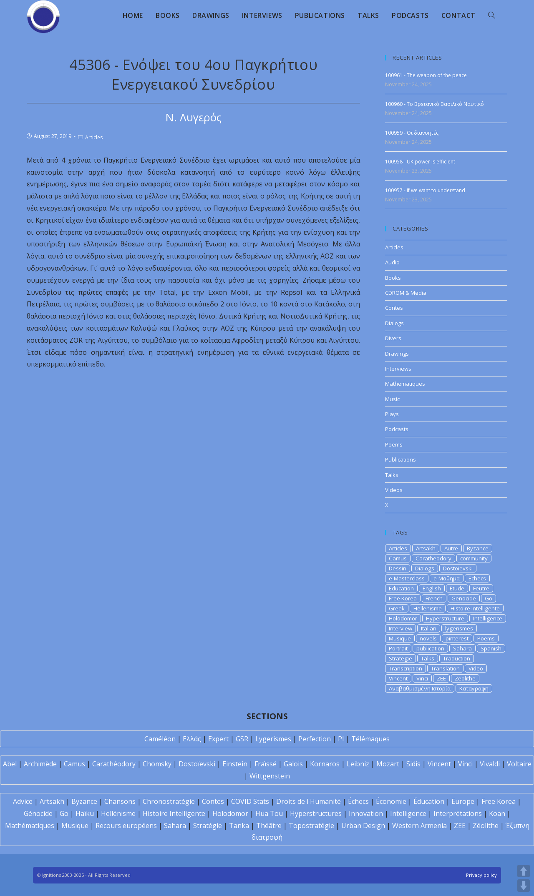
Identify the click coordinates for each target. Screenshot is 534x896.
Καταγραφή (474, 688)
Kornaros (325, 763)
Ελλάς (192, 738)
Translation (445, 668)
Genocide (463, 598)
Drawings (397, 353)
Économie (391, 801)
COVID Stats (250, 801)
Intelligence (487, 618)
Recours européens (126, 825)
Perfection (314, 738)
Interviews (398, 368)
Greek (397, 608)
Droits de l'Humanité (308, 801)
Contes (394, 307)
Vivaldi (490, 763)
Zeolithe (465, 678)
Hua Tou (269, 813)
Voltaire (519, 763)
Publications (400, 459)
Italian (428, 628)
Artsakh (426, 548)
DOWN (523, 885)
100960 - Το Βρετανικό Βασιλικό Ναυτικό (434, 104)
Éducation (428, 801)
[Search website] (491, 15)
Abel (10, 763)
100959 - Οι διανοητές (411, 132)
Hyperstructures (316, 813)
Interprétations (457, 813)
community (474, 558)
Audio (392, 262)
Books (393, 277)
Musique (400, 638)
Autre (451, 548)
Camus (398, 558)
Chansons (120, 801)
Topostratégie (311, 825)
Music (392, 399)
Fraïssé (265, 763)
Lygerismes (273, 738)
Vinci (422, 678)
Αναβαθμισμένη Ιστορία (420, 688)
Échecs (358, 801)
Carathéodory (114, 763)
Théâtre (269, 825)
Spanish (491, 648)
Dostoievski (458, 568)
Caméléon (160, 738)
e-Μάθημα (446, 578)
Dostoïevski (197, 763)
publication (430, 648)
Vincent (398, 678)
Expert (218, 738)
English (432, 588)
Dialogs (394, 323)
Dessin (397, 568)
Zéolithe (486, 825)
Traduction (456, 658)
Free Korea (403, 598)
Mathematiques (405, 383)
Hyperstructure (445, 618)
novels (428, 638)
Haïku (85, 813)
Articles (94, 137)
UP (523, 871)
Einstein (234, 763)
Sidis (413, 763)
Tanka (239, 825)
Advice (23, 801)
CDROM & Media (405, 292)
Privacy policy (481, 875)
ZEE (441, 678)
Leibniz (358, 763)
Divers (393, 338)
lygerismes (459, 628)
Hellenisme (427, 608)
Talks (391, 475)
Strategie (400, 658)
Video (476, 668)
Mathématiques (29, 825)
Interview (400, 628)
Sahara (462, 648)
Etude (457, 588)
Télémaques (370, 738)
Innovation (366, 813)
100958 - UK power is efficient (420, 161)
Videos (394, 490)
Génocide (38, 813)
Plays (392, 414)
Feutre (481, 588)
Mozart (387, 763)
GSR (242, 738)
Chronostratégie (169, 801)
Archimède (40, 763)
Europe (462, 801)
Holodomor (403, 618)
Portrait (398, 648)
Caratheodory (433, 558)
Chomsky (157, 763)
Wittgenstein (269, 776)
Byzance (478, 548)
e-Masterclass (407, 578)
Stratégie (207, 825)
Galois (293, 763)
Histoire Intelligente (475, 608)
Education (401, 588)
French (434, 598)
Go (488, 598)
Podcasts (396, 429)
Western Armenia (419, 825)
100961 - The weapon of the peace (426, 75)
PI (341, 738)
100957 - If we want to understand (425, 190)
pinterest (457, 638)
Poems (394, 444)
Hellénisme (118, 813)
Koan (497, 813)
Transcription (405, 668)
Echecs (477, 578)
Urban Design (363, 825)
